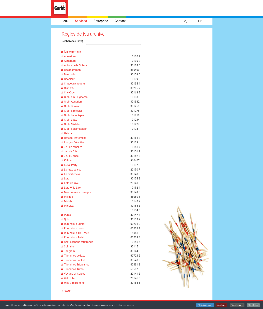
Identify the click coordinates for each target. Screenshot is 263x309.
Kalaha (66, 160)
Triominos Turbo (72, 269)
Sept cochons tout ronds (77, 242)
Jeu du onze (70, 156)
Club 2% (67, 88)
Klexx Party (69, 165)
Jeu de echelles (71, 147)
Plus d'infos (253, 305)
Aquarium (68, 56)
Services (81, 21)
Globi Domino (70, 106)
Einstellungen (237, 305)
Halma (66, 133)
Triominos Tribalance (75, 264)
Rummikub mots (72, 228)
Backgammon (71, 70)
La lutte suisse (71, 169)
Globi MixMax (71, 124)
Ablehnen (222, 305)
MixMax (67, 201)
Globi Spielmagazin (74, 128)
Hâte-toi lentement (73, 137)
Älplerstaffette (71, 51)
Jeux (65, 21)
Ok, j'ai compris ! (205, 305)
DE (195, 21)
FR (200, 21)
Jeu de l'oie (69, 151)
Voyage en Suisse (73, 273)
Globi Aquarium (72, 101)
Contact (120, 21)
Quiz (65, 219)
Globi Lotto (69, 119)
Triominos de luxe (73, 255)
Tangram (68, 251)
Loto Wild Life (71, 187)
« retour (66, 290)
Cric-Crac (68, 92)
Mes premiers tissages (76, 192)
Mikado (67, 196)
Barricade (68, 74)
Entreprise (101, 21)
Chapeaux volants (73, 83)
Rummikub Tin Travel (75, 233)
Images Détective (72, 142)
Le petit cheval (71, 174)
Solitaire (67, 246)
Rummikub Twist (72, 237)
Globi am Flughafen (74, 97)
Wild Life (67, 278)
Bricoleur (67, 79)
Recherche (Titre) (72, 41)
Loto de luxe (70, 183)
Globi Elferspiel (71, 110)
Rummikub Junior (73, 224)
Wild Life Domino (73, 282)
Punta (66, 214)
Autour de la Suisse (74, 65)
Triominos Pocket (73, 260)
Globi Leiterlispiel (72, 115)
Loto (65, 178)
